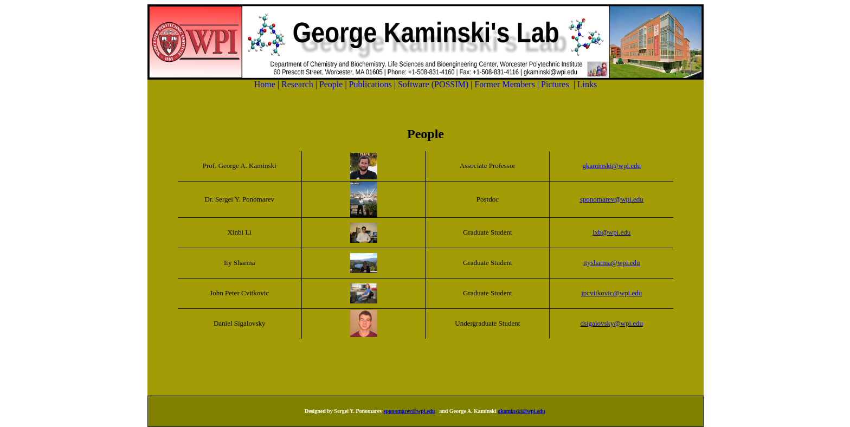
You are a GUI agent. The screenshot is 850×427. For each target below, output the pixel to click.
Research (298, 84)
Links (587, 84)
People (334, 84)
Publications (371, 84)
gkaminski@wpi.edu (521, 411)
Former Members (505, 84)
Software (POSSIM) (434, 84)
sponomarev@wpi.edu (409, 411)
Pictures (556, 84)
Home (266, 84)
